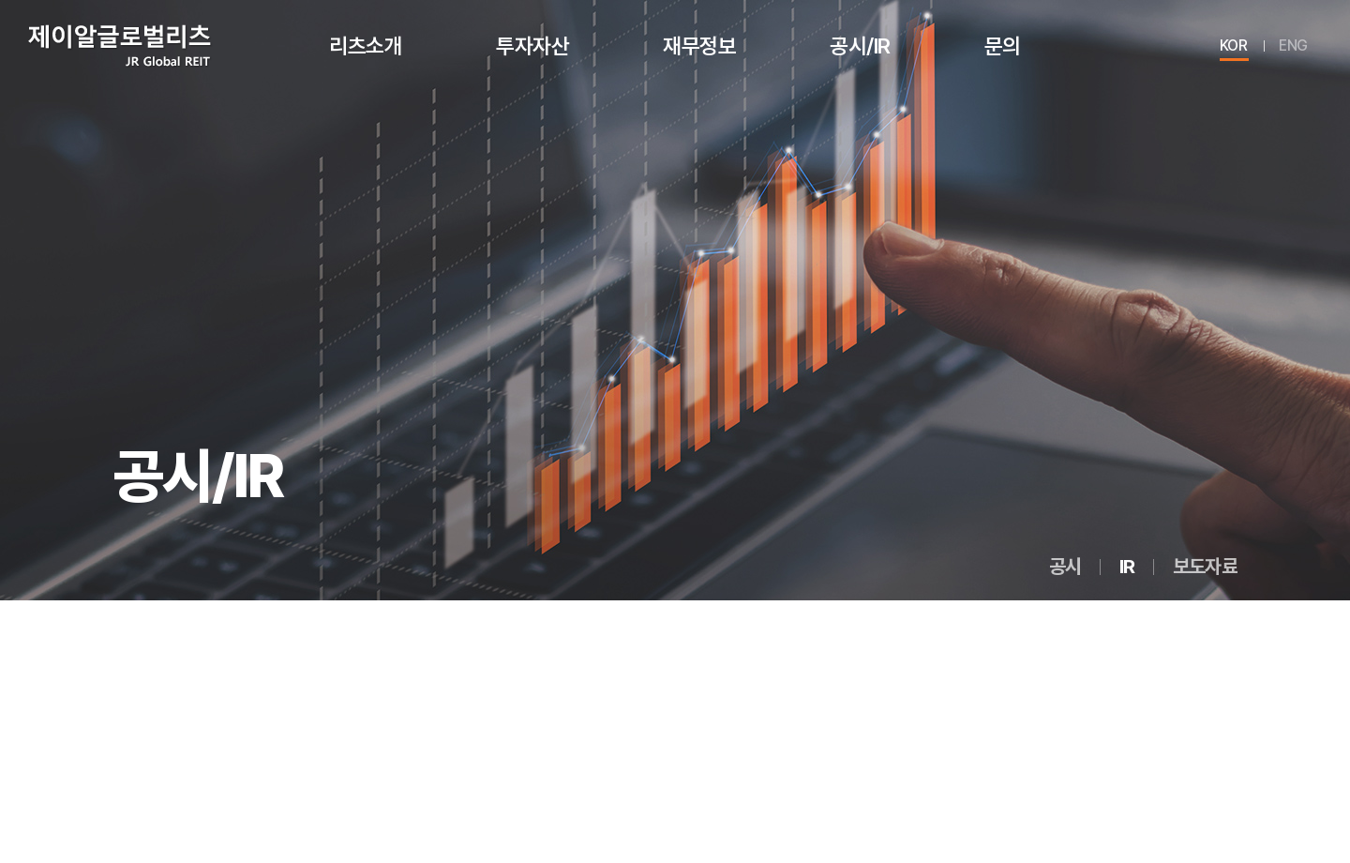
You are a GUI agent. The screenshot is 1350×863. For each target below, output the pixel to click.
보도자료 (1205, 566)
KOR (1234, 45)
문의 (1002, 45)
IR (1127, 566)
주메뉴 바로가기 (0, 0)
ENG (1293, 45)
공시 (1065, 566)
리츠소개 (365, 45)
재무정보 (699, 45)
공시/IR (860, 45)
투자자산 (532, 45)
